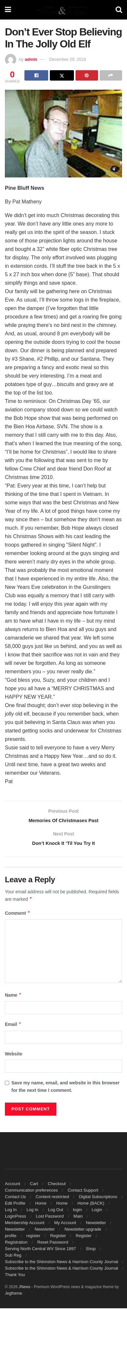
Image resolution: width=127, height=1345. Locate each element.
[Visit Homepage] (63, 9)
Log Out (55, 1212)
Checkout (57, 1186)
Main (78, 1219)
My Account (65, 1225)
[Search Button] (119, 9)
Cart (34, 1186)
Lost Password (50, 1219)
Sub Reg (13, 1258)
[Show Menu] (8, 9)
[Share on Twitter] (62, 75)
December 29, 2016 (67, 59)
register (33, 1238)
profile (10, 1238)
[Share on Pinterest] (87, 75)
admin (31, 59)
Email (13, 1027)
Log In (11, 1212)
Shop (90, 1251)
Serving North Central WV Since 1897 (40, 1251)
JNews (24, 1289)
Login (97, 1212)
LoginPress (15, 1219)
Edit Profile (15, 1206)
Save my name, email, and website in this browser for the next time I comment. (65, 1089)
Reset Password (52, 1245)
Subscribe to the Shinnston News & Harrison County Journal (61, 1264)
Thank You (15, 1277)
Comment (17, 916)
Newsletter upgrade (82, 1232)
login (77, 1212)
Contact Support (83, 1193)
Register (58, 1238)
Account (12, 1186)
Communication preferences (31, 1193)
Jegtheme (13, 1296)
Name (13, 998)
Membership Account (24, 1225)
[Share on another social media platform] (111, 75)
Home (41, 1206)
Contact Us (15, 1199)
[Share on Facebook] (36, 75)
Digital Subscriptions (98, 1199)
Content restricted (52, 1199)
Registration (16, 1245)
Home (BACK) (91, 1206)
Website (13, 1056)
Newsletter (96, 1225)
